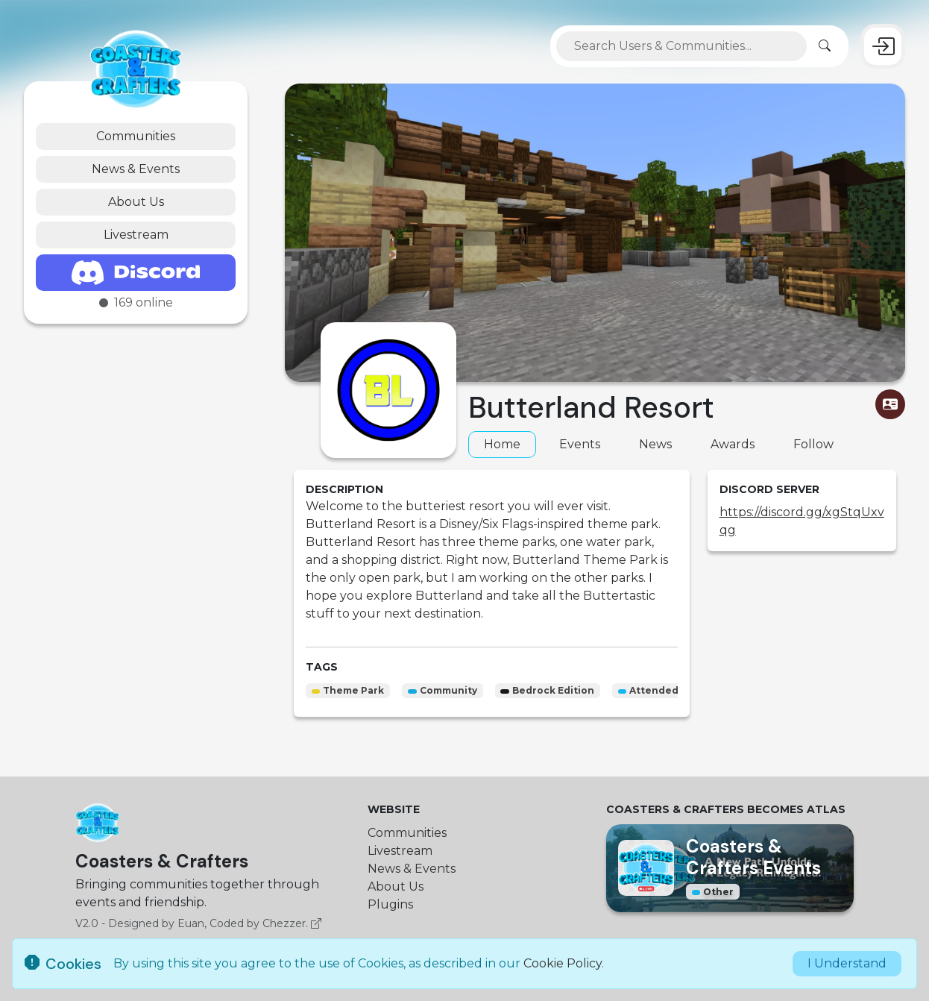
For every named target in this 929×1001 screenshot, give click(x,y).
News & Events (136, 169)
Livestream (136, 235)
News (655, 444)
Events (579, 444)
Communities (135, 136)
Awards (733, 444)
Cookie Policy (562, 963)
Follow (813, 444)
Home (502, 444)
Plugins (390, 904)
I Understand (847, 963)
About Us (136, 202)
